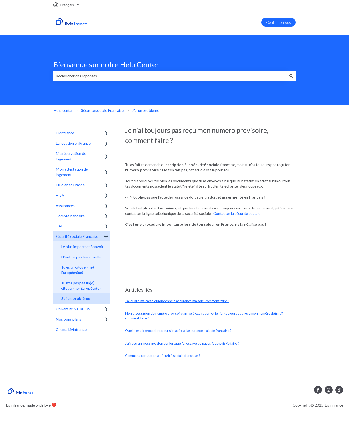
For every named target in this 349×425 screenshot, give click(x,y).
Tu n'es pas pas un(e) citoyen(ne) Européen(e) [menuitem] (81, 285)
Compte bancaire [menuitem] (70, 215)
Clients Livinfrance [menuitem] (71, 329)
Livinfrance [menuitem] (65, 132)
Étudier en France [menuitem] (70, 185)
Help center (63, 110)
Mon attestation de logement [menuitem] (72, 172)
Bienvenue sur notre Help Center (106, 64)
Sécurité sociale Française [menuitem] (77, 236)
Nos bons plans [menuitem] (68, 319)
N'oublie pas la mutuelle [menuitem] (81, 257)
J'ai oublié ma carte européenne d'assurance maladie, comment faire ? (177, 301)
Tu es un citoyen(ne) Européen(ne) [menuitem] (77, 270)
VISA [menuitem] (60, 195)
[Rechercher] (291, 75)
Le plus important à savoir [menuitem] (82, 246)
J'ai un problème (145, 110)
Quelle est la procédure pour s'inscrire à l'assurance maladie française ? (178, 331)
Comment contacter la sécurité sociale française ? (162, 355)
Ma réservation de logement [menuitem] (71, 156)
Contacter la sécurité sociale (236, 213)
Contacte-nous (278, 22)
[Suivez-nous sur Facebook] (318, 390)
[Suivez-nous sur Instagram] (329, 390)
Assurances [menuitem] (65, 205)
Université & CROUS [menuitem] (73, 308)
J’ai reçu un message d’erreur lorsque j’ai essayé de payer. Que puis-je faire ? (182, 343)
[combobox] (169, 75)
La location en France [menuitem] (73, 143)
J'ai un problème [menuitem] (75, 298)
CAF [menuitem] (59, 226)
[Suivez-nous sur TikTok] (339, 390)
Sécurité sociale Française (102, 110)
